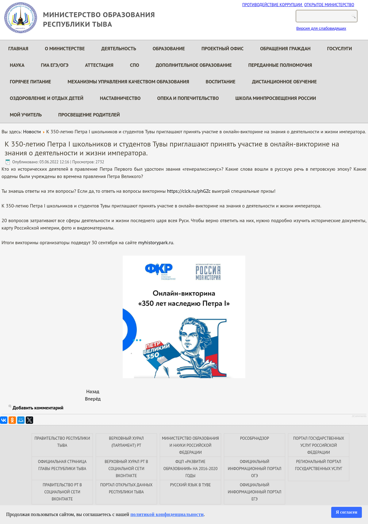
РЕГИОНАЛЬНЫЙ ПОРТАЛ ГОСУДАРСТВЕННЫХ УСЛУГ (318, 465)
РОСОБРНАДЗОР (254, 438)
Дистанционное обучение (284, 81)
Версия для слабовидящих (321, 28)
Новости (32, 131)
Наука (17, 65)
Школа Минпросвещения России (276, 98)
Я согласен (346, 512)
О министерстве (65, 48)
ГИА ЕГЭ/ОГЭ (55, 65)
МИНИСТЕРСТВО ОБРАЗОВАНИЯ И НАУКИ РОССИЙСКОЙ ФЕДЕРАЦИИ (190, 445)
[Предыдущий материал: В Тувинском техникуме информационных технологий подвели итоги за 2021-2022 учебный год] (92, 391)
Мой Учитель (26, 115)
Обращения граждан (285, 48)
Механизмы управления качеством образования (128, 81)
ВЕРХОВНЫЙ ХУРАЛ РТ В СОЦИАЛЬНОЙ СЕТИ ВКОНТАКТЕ (126, 468)
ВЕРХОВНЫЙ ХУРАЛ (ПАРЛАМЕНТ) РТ (126, 442)
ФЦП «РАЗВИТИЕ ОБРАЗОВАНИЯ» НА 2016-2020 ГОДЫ (190, 468)
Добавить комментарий (38, 407)
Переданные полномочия (280, 65)
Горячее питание (30, 81)
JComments (359, 416)
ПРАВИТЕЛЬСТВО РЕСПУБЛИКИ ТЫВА (62, 442)
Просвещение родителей (89, 115)
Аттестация (99, 65)
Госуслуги (339, 48)
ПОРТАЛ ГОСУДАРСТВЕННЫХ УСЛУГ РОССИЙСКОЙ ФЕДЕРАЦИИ (318, 445)
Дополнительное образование (194, 65)
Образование (169, 48)
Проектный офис (222, 48)
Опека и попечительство (188, 98)
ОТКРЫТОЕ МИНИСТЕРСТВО (329, 4)
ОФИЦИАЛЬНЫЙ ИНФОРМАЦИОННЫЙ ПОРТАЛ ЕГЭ (255, 492)
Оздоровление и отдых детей (46, 98)
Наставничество (120, 98)
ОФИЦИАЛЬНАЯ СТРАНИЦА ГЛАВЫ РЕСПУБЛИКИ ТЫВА (62, 465)
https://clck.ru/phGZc (189, 191)
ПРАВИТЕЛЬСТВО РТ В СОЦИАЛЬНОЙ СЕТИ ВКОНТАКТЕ (62, 492)
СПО (134, 65)
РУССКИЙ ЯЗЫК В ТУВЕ (190, 485)
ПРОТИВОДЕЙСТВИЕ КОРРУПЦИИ (272, 4)
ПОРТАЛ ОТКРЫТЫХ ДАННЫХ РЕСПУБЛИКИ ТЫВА (126, 488)
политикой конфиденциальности (167, 514)
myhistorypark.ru (155, 242)
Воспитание (221, 81)
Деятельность (118, 48)
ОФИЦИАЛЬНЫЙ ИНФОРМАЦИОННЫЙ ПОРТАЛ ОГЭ (255, 468)
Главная (18, 48)
